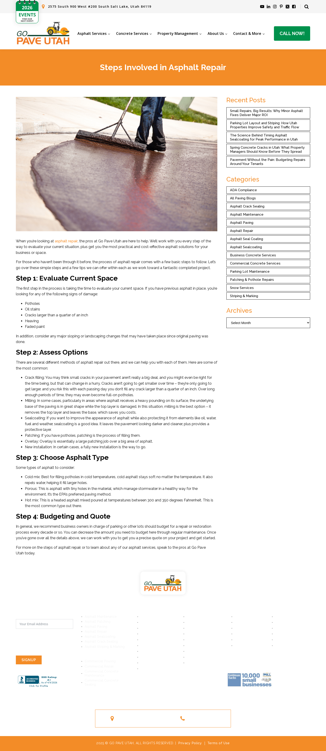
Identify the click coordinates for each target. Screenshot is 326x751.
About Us (216, 33)
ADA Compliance (243, 190)
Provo (239, 616)
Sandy (145, 639)
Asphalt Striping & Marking (105, 646)
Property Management (178, 33)
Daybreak (148, 651)
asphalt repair (66, 241)
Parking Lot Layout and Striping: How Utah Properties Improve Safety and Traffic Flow (264, 125)
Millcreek (147, 628)
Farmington (243, 639)
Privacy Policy (190, 743)
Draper (192, 634)
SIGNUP (29, 660)
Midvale (193, 622)
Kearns (192, 657)
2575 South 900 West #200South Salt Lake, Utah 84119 (145, 718)
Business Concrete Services (253, 255)
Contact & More (247, 33)
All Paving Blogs (243, 198)
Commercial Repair (99, 666)
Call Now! (292, 33)
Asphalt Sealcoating (246, 247)
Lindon (240, 622)
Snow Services (242, 288)
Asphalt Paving (241, 223)
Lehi (238, 628)
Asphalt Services (92, 33)
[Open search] (306, 6)
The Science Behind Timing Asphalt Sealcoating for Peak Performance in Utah (264, 137)
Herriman (194, 645)
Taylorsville (149, 663)
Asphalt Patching (97, 621)
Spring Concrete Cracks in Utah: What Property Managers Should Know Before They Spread (267, 149)
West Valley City (199, 663)
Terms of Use (218, 743)
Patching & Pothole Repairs (252, 280)
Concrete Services (132, 33)
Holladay (193, 628)
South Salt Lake (199, 616)
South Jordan (197, 651)
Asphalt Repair (241, 231)
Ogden (280, 645)
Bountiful (242, 634)
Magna (146, 668)
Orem (279, 616)
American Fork (286, 622)
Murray (146, 622)
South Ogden (245, 645)
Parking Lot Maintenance (250, 271)
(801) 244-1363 (203, 718)
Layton (280, 639)
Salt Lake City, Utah (155, 616)
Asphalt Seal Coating (246, 239)
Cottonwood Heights (157, 634)
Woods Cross (285, 634)
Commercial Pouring (100, 661)
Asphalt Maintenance (247, 214)
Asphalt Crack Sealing (247, 206)
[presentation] (50, 642)
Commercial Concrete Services (255, 263)
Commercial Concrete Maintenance (102, 673)
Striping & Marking (244, 296)
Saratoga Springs (288, 628)
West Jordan (150, 657)
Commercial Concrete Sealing (102, 682)
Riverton (147, 645)
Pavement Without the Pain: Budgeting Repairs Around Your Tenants (267, 162)
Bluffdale (193, 639)
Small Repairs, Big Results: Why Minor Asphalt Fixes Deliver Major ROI (266, 113)
